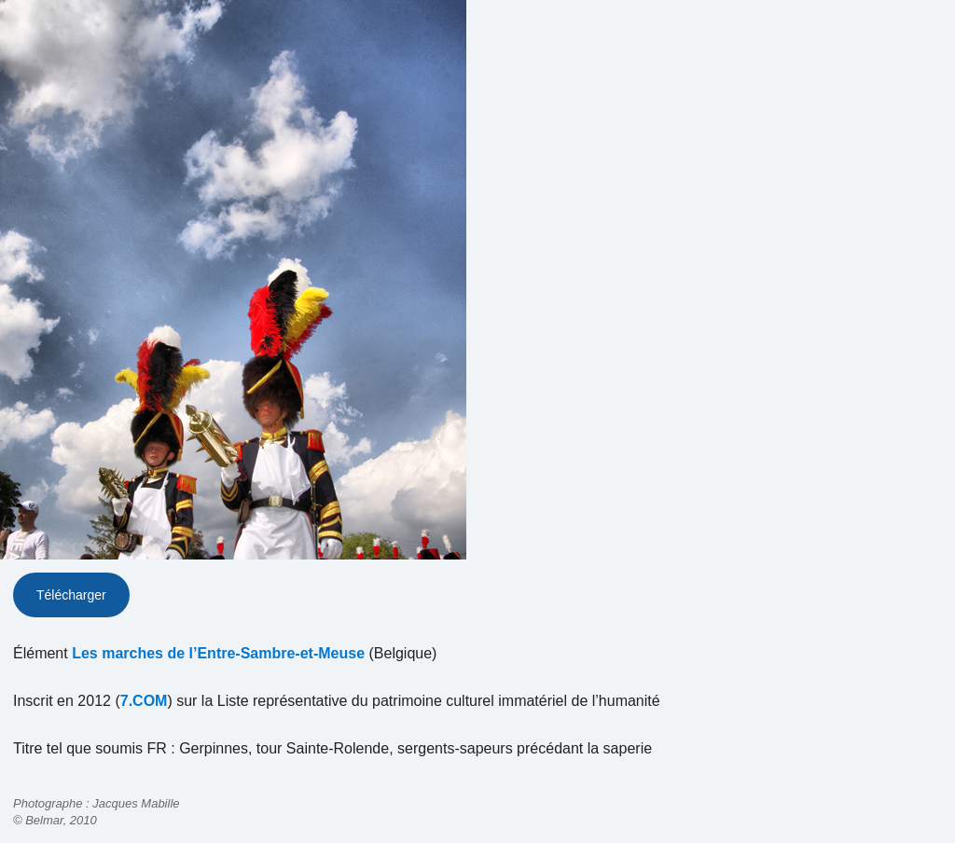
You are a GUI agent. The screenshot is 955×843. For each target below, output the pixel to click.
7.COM (144, 701)
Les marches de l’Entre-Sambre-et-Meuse (218, 653)
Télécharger (71, 594)
